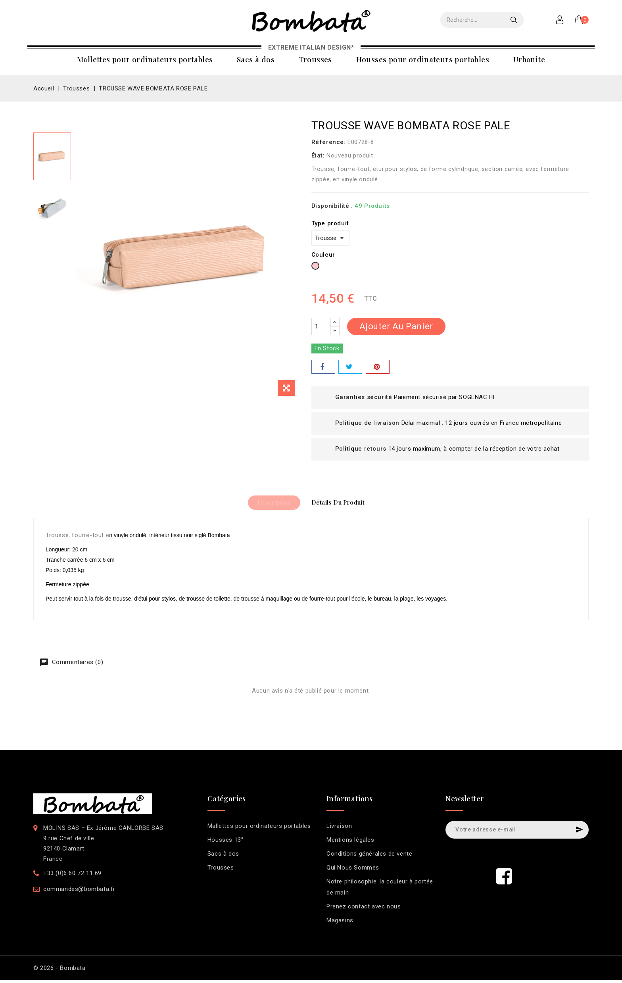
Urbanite (529, 59)
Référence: (328, 142)
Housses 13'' (225, 842)
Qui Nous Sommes (352, 870)
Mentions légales (350, 842)
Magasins (339, 923)
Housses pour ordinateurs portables (423, 59)
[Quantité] (320, 326)
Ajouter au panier (396, 326)
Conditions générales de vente (369, 856)
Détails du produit (341, 504)
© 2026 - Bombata (59, 970)
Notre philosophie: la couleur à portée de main (379, 890)
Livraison (339, 828)
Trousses (315, 59)
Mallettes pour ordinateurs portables (145, 59)
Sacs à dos (256, 59)
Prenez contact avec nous (363, 909)
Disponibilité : (332, 205)
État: (318, 155)
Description (270, 504)
